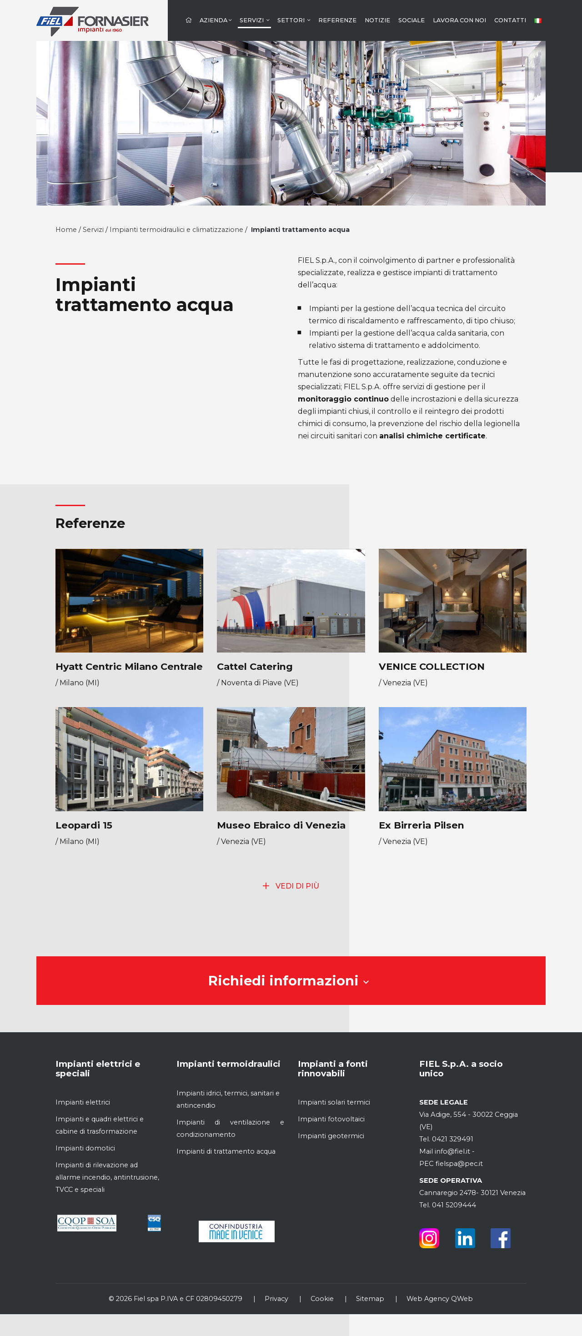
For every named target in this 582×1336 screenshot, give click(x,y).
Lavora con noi (459, 20)
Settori (293, 20)
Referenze (337, 20)
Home (66, 230)
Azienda (215, 20)
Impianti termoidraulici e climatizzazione (176, 230)
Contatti (510, 20)
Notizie (377, 20)
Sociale (411, 20)
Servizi (254, 20)
